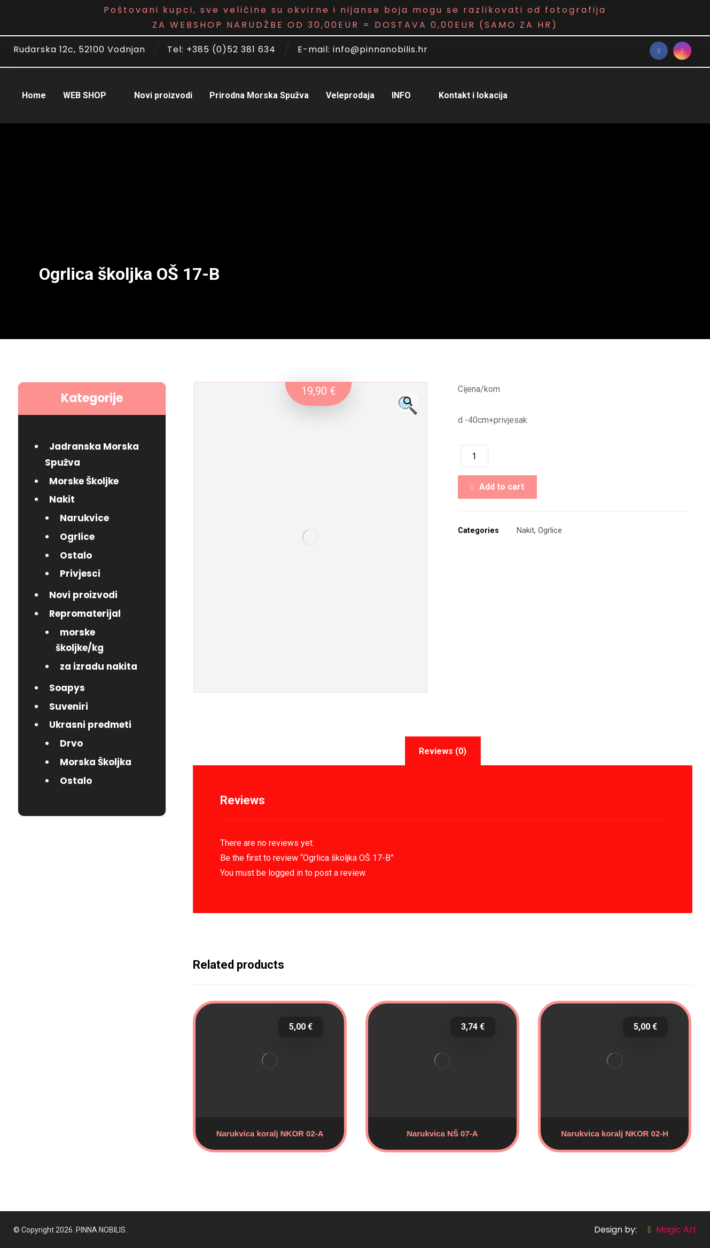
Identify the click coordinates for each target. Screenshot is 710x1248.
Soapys (67, 687)
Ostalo (76, 555)
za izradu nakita (98, 666)
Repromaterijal (85, 613)
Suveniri (68, 706)
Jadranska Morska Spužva (92, 454)
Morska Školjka (95, 762)
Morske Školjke (84, 481)
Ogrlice (550, 530)
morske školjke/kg (80, 640)
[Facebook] (659, 51)
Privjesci (80, 573)
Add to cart (501, 487)
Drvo (71, 743)
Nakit (525, 530)
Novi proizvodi (83, 594)
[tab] (443, 751)
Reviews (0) (442, 751)
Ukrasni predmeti (90, 724)
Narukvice (84, 518)
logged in (285, 873)
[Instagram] (682, 51)
